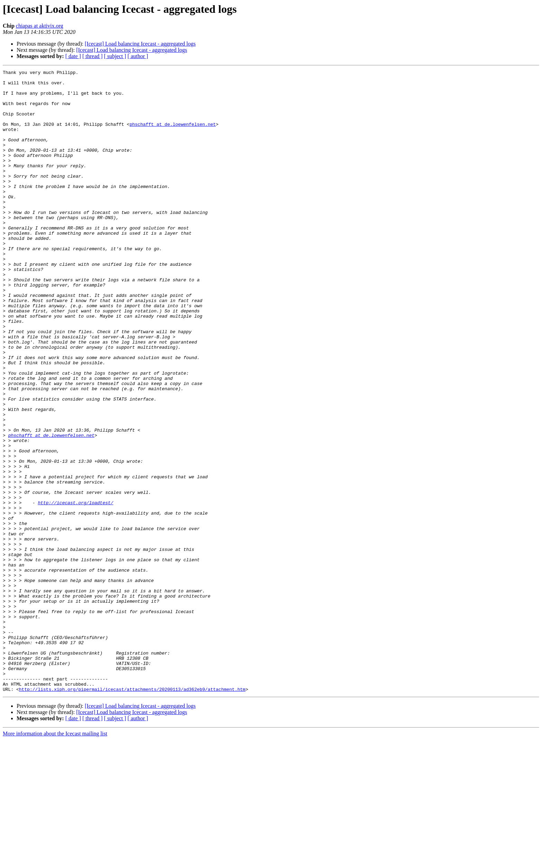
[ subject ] (115, 56)
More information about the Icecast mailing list (55, 858)
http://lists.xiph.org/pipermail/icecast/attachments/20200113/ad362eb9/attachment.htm (132, 813)
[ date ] (73, 56)
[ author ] (138, 56)
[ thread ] (92, 56)
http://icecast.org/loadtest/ (75, 589)
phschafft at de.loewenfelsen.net (173, 135)
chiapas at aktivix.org (39, 26)
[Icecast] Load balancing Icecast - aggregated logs (140, 44)
